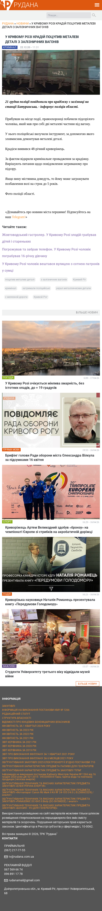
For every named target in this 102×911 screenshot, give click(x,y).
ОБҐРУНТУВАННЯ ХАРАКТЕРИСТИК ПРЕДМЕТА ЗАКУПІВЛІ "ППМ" (41, 770)
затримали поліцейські (36, 288)
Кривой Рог (40, 297)
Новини (22, 23)
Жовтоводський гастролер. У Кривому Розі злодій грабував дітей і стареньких (49, 238)
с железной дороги (16, 297)
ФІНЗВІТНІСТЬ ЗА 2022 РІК (18, 734)
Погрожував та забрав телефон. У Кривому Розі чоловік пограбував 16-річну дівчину (46, 252)
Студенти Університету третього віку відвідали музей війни (47, 674)
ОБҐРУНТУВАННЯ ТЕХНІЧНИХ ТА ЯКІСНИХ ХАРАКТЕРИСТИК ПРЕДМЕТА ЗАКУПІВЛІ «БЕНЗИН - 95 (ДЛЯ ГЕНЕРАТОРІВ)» (46, 806)
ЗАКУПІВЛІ (8, 706)
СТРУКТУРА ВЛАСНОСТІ (16, 718)
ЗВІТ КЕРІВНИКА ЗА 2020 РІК (19, 746)
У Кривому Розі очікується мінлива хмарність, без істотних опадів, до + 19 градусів (44, 385)
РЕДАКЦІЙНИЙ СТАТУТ (16, 713)
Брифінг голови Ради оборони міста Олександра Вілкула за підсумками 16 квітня (49, 457)
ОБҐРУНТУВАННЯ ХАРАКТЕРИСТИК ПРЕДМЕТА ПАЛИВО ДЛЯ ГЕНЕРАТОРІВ (47, 766)
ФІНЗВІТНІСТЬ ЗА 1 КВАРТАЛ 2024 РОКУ (26, 725)
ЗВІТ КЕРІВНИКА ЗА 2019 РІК (19, 750)
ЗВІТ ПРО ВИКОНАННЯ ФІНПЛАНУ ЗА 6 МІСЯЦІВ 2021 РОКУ (37, 758)
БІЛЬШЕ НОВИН (87, 683)
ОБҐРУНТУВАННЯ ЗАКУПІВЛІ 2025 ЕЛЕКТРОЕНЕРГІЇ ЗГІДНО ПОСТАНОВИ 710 (48, 762)
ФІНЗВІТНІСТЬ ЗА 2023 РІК (18, 730)
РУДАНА (26, 5)
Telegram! (19, 217)
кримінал (10, 288)
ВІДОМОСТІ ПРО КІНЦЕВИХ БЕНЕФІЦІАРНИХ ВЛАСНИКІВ (36, 722)
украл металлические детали (73, 288)
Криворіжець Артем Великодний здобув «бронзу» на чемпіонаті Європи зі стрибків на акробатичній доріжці (48, 529)
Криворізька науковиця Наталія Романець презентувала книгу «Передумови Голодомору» (50, 602)
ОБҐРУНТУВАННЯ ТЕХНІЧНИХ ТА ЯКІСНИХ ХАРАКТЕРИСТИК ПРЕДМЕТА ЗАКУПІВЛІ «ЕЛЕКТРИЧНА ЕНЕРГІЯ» (46, 784)
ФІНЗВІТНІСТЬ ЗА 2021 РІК (18, 738)
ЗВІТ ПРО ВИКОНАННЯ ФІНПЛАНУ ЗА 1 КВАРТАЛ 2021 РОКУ (38, 754)
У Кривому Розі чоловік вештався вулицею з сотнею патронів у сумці (51, 267)
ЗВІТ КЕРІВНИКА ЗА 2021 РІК (19, 742)
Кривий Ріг (79, 279)
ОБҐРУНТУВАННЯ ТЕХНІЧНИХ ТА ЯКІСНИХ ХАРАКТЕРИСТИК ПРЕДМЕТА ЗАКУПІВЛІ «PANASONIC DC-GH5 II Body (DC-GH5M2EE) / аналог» (46, 800)
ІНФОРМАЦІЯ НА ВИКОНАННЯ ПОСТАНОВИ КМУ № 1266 (36, 709)
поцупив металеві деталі (20, 279)
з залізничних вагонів (54, 279)
